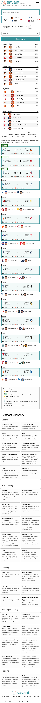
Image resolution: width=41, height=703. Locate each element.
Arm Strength (26, 614)
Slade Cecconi (17, 118)
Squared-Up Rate (27, 534)
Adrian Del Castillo (19, 80)
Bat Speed (5, 490)
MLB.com (36, 696)
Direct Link (5, 153)
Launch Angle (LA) (27, 424)
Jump (23, 626)
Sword (8, 399)
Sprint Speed (6, 675)
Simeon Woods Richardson (20, 125)
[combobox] (20, 12)
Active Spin (5, 586)
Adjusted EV (26, 468)
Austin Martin (18, 69)
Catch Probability (7, 656)
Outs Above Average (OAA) (10, 639)
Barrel (9, 394)
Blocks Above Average (29, 656)
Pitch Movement (27, 572)
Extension (5, 597)
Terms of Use (6, 696)
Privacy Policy (16, 696)
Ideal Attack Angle (7, 518)
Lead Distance (6, 626)
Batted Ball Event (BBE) (29, 443)
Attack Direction (27, 518)
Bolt (23, 675)
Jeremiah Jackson (19, 50)
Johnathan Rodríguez (20, 76)
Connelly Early (17, 121)
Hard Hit (8, 391)
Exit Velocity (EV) (7, 424)
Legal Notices (27, 696)
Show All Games (20, 39)
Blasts (3, 550)
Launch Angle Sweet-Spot (9, 443)
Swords (24, 550)
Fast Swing (9, 396)
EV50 (3, 468)
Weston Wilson (19, 54)
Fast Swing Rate (27, 490)
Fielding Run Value (27, 639)
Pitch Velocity (6, 572)
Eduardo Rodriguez (18, 128)
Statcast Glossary (13, 415)
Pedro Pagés (18, 57)
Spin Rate (25, 586)
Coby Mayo (18, 47)
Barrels (4, 433)
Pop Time (4, 614)
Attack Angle (26, 504)
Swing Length (6, 504)
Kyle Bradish (20, 92)
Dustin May (20, 95)
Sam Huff (16, 83)
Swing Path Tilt (6, 534)
